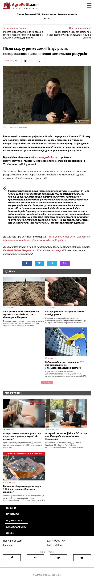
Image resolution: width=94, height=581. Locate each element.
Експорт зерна (49, 14)
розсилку (56, 250)
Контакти (7, 545)
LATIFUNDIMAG (55, 545)
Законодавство (16, 526)
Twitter (17, 250)
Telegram (26, 250)
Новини (11, 507)
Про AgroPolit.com (12, 540)
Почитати (12, 514)
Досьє (10, 532)
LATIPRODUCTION (56, 540)
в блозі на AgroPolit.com (44, 157)
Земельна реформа (67, 14)
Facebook (8, 250)
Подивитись (14, 520)
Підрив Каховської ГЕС (28, 14)
